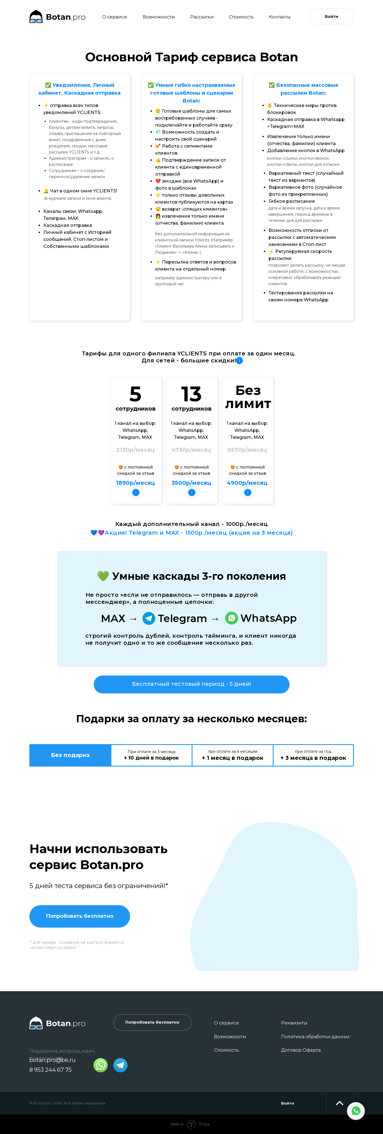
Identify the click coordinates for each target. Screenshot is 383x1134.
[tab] (70, 755)
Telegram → (189, 618)
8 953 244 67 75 (50, 1070)
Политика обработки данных (315, 1036)
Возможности (159, 17)
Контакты (280, 17)
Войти (287, 1103)
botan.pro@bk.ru (52, 1060)
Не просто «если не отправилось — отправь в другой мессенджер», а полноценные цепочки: (172, 598)
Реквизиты (294, 1023)
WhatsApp (268, 618)
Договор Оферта (301, 1050)
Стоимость (241, 17)
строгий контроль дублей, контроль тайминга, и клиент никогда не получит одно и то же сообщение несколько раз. (190, 639)
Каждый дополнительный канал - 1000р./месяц (191, 524)
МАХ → (120, 618)
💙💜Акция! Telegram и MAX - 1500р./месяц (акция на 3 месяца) (191, 532)
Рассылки (202, 17)
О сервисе (114, 17)
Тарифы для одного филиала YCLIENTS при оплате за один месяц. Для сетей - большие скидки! (189, 357)
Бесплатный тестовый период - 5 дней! (191, 684)
